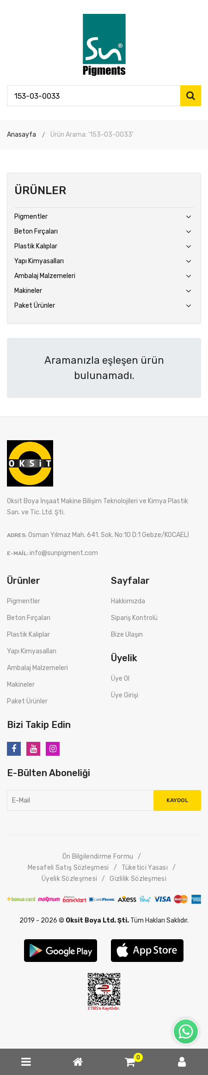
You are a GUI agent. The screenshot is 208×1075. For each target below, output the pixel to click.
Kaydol (177, 800)
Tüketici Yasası (145, 868)
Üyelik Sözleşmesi (69, 879)
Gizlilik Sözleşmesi (138, 879)
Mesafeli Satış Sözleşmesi (68, 868)
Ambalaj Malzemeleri (44, 276)
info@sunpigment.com (64, 553)
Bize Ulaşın (127, 635)
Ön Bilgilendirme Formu (98, 856)
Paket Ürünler (34, 306)
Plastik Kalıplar (35, 246)
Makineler (28, 291)
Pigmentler (31, 217)
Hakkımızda (128, 601)
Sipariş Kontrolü (134, 618)
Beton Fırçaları (36, 231)
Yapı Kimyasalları (39, 261)
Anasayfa (21, 135)
